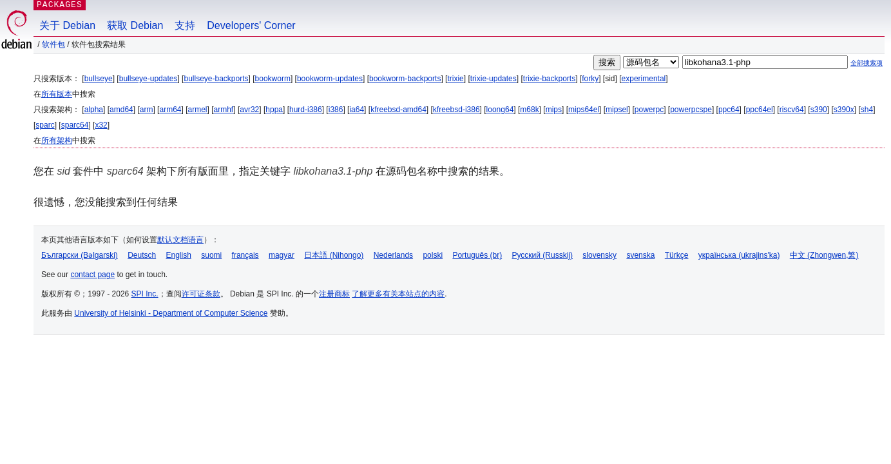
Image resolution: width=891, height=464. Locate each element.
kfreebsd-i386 (456, 109)
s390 (818, 109)
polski (433, 255)
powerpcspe (691, 109)
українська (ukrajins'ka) (739, 255)
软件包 (53, 44)
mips (554, 109)
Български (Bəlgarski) (79, 255)
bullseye (98, 78)
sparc (44, 125)
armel (197, 109)
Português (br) (477, 255)
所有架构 (56, 140)
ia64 (356, 109)
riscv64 (792, 109)
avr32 (249, 109)
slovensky (599, 255)
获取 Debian (135, 25)
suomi (211, 255)
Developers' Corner (251, 25)
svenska (640, 255)
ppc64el (759, 109)
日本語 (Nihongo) (333, 255)
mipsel (617, 109)
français (245, 255)
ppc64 (729, 109)
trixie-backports (549, 78)
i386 (336, 109)
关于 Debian (67, 25)
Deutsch (142, 255)
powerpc (649, 109)
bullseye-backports (216, 78)
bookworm (273, 78)
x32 (101, 125)
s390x (844, 109)
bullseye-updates (148, 78)
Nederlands (393, 255)
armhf (224, 109)
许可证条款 (201, 293)
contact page (92, 274)
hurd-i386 (305, 109)
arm (146, 109)
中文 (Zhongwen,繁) (824, 255)
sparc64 (75, 125)
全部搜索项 (866, 62)
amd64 (121, 109)
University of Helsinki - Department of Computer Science (170, 313)
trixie (455, 78)
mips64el (583, 109)
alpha (93, 109)
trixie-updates (493, 78)
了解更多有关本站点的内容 (398, 293)
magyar (281, 255)
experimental (644, 78)
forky (590, 78)
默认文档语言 (180, 239)
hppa (274, 109)
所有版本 (56, 94)
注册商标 (334, 293)
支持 (185, 25)
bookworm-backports (405, 78)
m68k (529, 109)
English (178, 255)
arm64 (170, 109)
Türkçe (677, 255)
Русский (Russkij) (542, 255)
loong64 (500, 109)
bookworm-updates (330, 78)
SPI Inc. (144, 293)
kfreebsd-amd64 (398, 109)
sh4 (867, 109)
